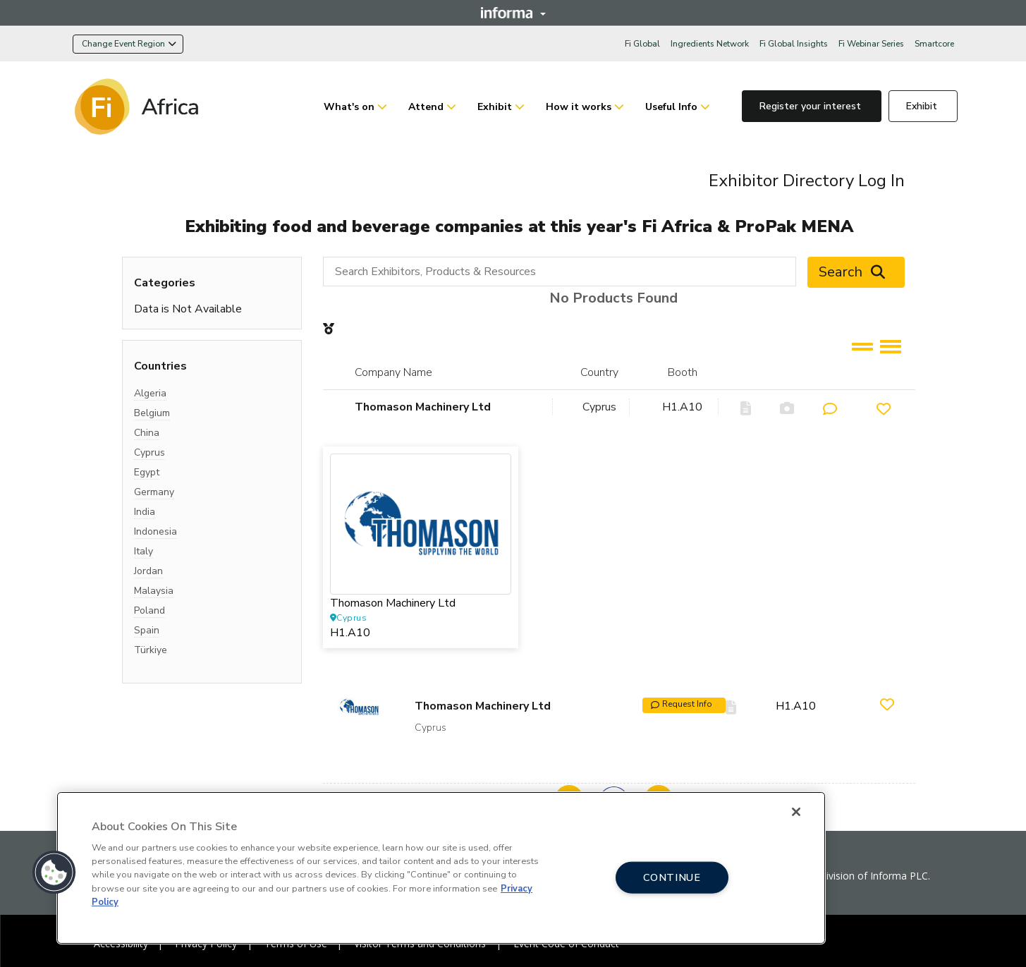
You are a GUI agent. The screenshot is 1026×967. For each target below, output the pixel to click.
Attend (426, 107)
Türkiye (150, 650)
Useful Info (671, 107)
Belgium (152, 413)
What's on (349, 107)
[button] (54, 872)
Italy (143, 551)
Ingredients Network (710, 43)
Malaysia (153, 590)
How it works (578, 107)
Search (856, 272)
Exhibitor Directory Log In (807, 180)
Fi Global (642, 43)
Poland (149, 610)
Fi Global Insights (793, 43)
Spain (146, 630)
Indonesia (155, 531)
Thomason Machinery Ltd (423, 407)
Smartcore (934, 43)
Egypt (146, 472)
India (144, 511)
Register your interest (811, 106)
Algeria (150, 393)
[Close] (796, 811)
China (146, 432)
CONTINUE (672, 877)
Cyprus (149, 452)
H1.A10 (682, 407)
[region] (441, 867)
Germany (154, 492)
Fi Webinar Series (871, 43)
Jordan (148, 571)
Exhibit (494, 107)
